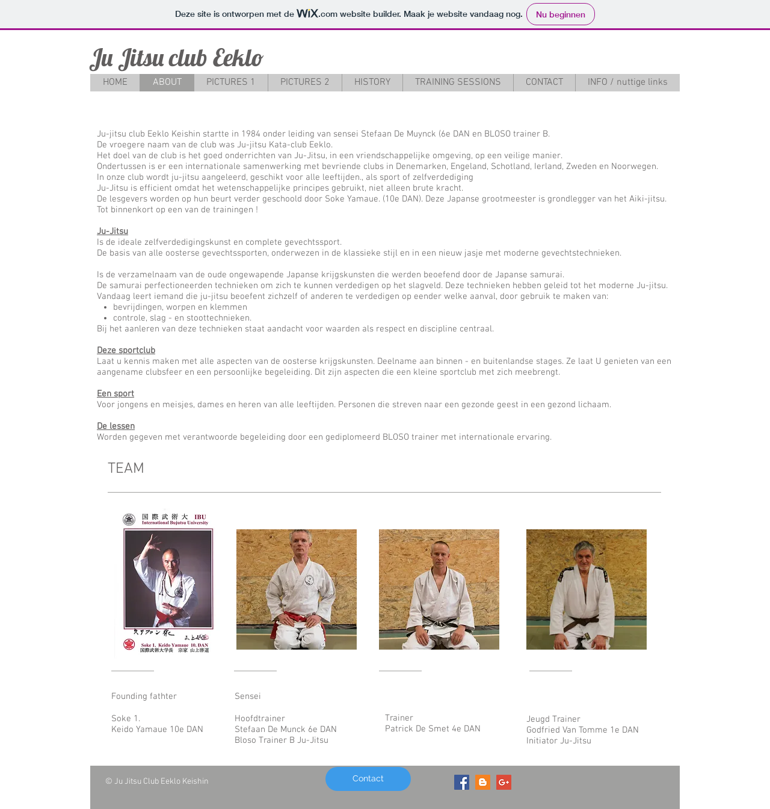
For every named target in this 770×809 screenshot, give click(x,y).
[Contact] (368, 779)
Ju (100, 57)
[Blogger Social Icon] (482, 782)
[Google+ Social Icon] (503, 782)
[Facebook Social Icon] (461, 782)
